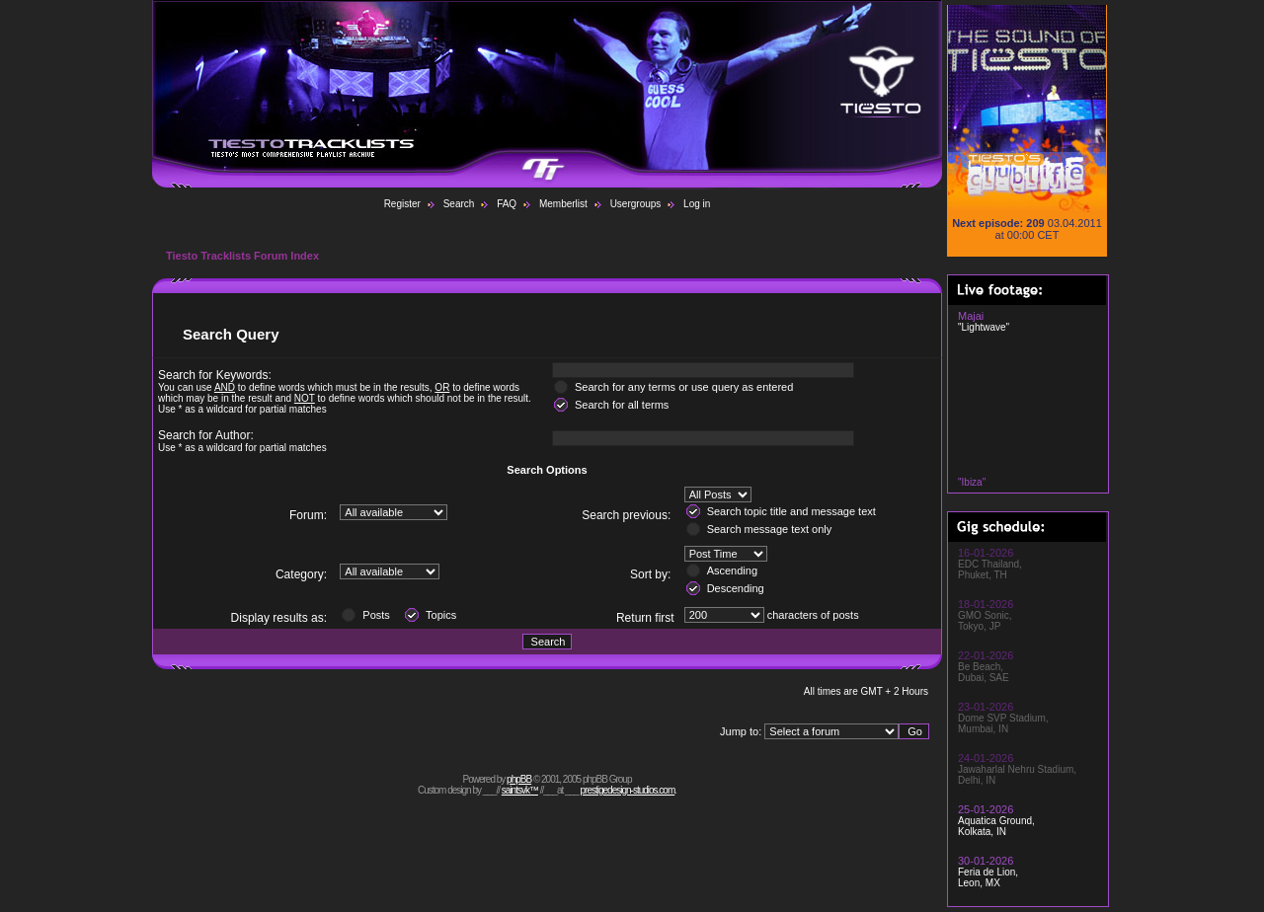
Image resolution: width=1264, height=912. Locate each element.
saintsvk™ (520, 790)
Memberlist (563, 203)
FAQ (506, 203)
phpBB (519, 779)
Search (459, 203)
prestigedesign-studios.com (628, 790)
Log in (696, 203)
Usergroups (636, 203)
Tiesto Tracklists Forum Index (242, 256)
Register (402, 203)
